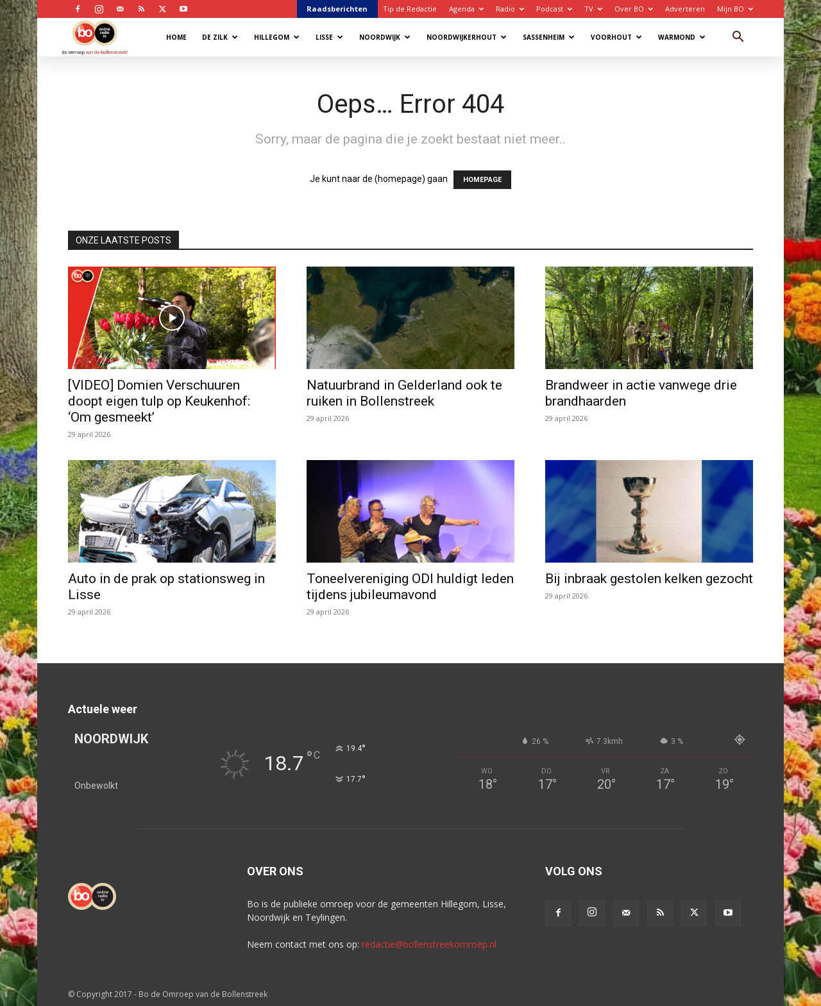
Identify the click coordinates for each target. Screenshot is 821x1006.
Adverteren (685, 8)
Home (176, 37)
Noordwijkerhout (467, 37)
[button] (737, 38)
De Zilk (220, 37)
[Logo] (101, 37)
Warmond (682, 37)
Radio (510, 8)
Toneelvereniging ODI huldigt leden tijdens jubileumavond (410, 586)
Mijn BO (735, 8)
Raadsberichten (337, 8)
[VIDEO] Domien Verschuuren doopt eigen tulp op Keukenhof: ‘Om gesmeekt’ (159, 401)
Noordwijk (384, 37)
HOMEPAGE (482, 180)
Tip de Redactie (410, 8)
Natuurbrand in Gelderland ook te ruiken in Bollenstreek (404, 393)
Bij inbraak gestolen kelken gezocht (649, 578)
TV (593, 8)
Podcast (554, 8)
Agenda (466, 8)
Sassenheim (549, 37)
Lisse (329, 37)
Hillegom (277, 37)
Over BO (633, 8)
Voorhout (616, 37)
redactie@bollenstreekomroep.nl (429, 944)
